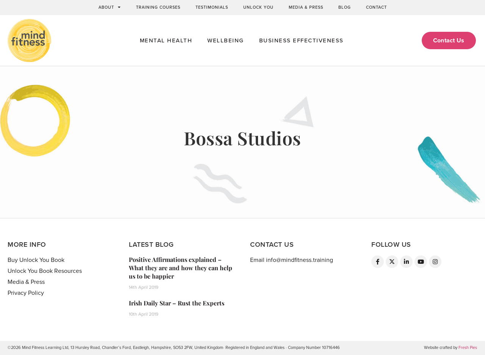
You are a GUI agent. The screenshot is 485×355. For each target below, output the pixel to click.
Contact (376, 7)
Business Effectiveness (301, 40)
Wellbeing (225, 40)
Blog (344, 7)
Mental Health (166, 40)
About (110, 7)
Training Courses (158, 7)
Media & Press (306, 7)
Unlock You (258, 7)
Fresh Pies (467, 347)
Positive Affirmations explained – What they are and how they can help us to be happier (180, 267)
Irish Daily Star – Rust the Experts (176, 303)
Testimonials (212, 7)
